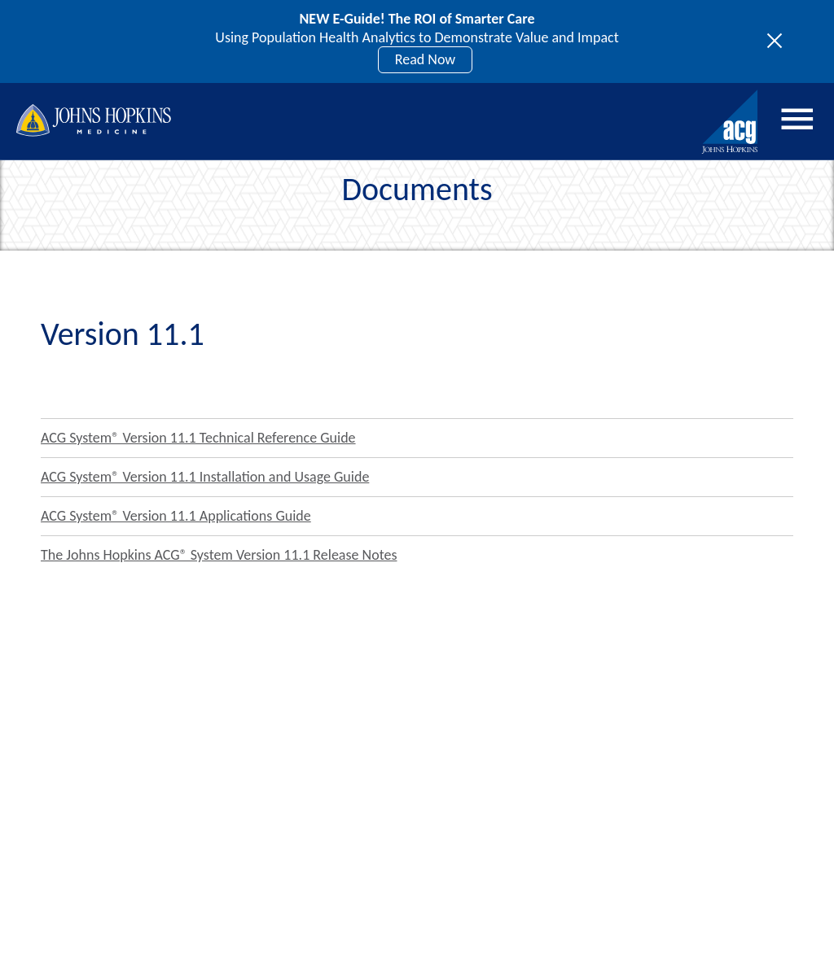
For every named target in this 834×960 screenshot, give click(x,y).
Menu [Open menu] (797, 119)
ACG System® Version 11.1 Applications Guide (176, 516)
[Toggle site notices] (779, 41)
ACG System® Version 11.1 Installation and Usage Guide (205, 477)
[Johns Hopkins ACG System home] (730, 122)
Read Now (425, 59)
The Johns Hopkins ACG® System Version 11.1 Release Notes (219, 555)
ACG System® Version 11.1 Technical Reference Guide (198, 438)
